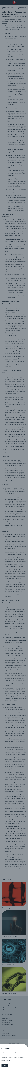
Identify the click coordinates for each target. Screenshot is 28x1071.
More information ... (6, 1060)
